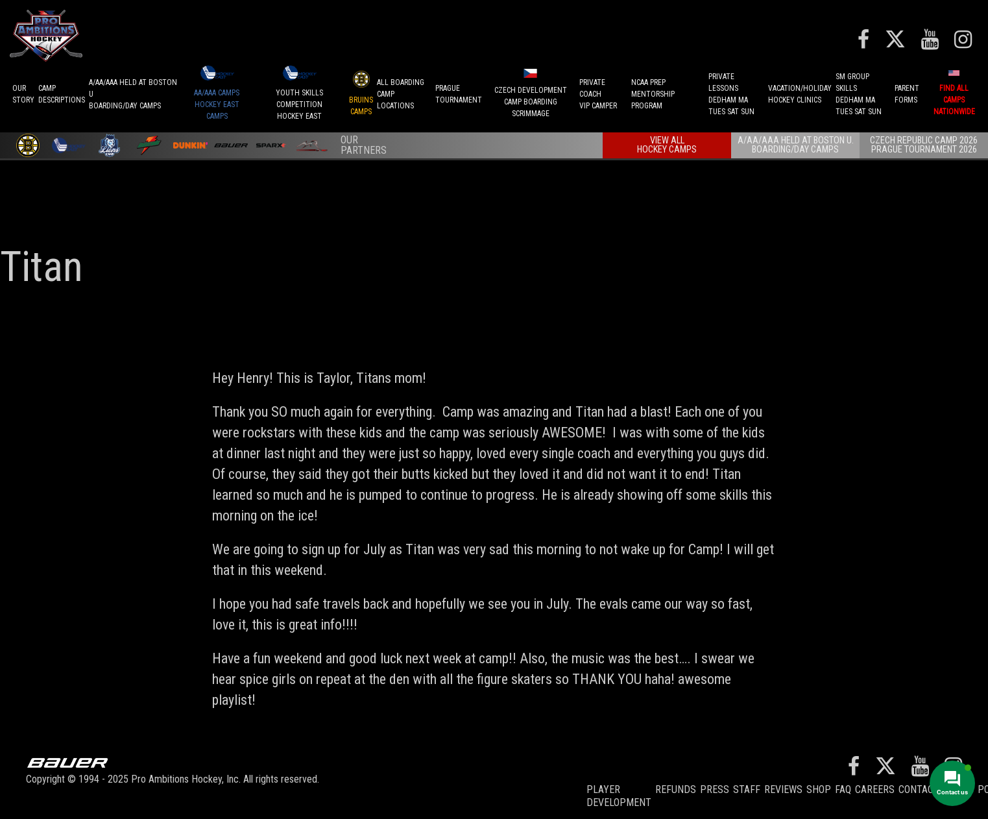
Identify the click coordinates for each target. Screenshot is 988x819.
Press (714, 789)
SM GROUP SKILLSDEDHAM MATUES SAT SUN (859, 94)
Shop (818, 789)
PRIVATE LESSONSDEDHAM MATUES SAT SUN (731, 94)
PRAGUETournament (458, 94)
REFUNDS (675, 789)
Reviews (783, 789)
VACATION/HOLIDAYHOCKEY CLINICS (800, 94)
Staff (746, 789)
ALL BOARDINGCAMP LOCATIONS (400, 94)
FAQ (843, 789)
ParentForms (907, 94)
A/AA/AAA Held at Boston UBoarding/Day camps (133, 94)
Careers (875, 789)
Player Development (618, 796)
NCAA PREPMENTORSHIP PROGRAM (653, 94)
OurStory (23, 94)
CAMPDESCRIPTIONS (61, 94)
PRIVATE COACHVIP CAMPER (598, 94)
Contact (918, 789)
